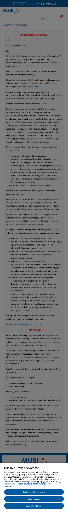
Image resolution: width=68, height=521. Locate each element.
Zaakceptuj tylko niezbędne (34, 492)
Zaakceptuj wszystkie (34, 506)
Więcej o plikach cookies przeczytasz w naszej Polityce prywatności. (28, 484)
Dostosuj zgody (34, 499)
